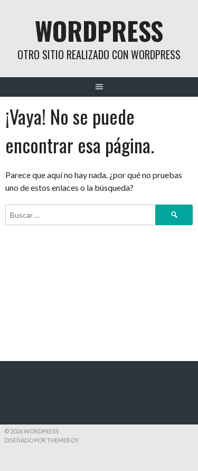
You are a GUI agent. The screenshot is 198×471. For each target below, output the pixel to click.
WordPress (99, 30)
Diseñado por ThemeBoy (41, 440)
